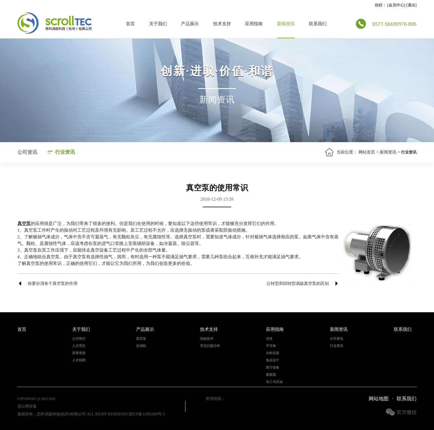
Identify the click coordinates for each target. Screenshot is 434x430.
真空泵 (141, 339)
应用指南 (254, 23)
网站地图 (379, 398)
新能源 (271, 375)
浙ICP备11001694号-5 (146, 414)
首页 (130, 23)
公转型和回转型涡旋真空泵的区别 (298, 283)
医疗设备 (272, 367)
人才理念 (79, 346)
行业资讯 (65, 152)
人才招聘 (79, 360)
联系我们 (318, 23)
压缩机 (141, 346)
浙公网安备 (27, 406)
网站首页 (366, 152)
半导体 (271, 346)
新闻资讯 (286, 23)
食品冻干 (272, 360)
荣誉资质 (79, 353)
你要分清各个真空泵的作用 (53, 283)
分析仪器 (272, 353)
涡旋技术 (206, 339)
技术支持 (222, 23)
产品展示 (190, 23)
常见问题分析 (210, 346)
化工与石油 (274, 382)
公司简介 (79, 339)
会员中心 (396, 5)
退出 (411, 5)
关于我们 (158, 23)
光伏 (269, 339)
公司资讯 (27, 152)
